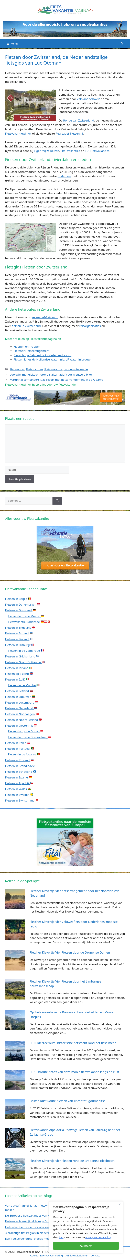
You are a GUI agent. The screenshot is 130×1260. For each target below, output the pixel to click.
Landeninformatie (75, 369)
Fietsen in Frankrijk (19, 645)
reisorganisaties (90, 326)
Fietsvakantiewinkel (18, 133)
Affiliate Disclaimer (77, 1255)
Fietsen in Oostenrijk (21, 725)
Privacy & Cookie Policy (98, 1237)
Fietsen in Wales (18, 789)
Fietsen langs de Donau (25, 731)
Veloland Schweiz (88, 99)
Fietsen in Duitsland (20, 610)
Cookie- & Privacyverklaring (46, 1255)
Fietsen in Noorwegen (22, 714)
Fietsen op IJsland (19, 674)
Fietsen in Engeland (20, 627)
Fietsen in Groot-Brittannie (25, 662)
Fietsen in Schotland (20, 772)
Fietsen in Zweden (19, 795)
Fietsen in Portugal (19, 749)
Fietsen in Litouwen (20, 697)
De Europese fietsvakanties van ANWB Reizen (35, 1215)
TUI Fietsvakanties (97, 151)
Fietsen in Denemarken (22, 604)
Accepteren (86, 1245)
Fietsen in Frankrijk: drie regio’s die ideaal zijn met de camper (46, 1221)
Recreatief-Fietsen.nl (69, 133)
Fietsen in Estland (18, 633)
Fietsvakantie (53, 369)
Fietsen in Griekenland (22, 656)
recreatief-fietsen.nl (45, 317)
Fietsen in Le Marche (23, 685)
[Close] (120, 1204)
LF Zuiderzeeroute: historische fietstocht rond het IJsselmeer (73, 1043)
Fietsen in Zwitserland (21, 800)
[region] (86, 1227)
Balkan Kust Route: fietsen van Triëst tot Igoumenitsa (67, 1101)
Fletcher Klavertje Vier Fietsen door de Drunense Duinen (70, 952)
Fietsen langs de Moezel (26, 616)
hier (61, 1237)
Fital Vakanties (70, 151)
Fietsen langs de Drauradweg (29, 737)
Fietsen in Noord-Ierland (23, 720)
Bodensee (64, 176)
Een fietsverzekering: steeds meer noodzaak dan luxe (41, 1239)
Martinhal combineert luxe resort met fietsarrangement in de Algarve (56, 380)
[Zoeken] (57, 501)
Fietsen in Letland (19, 691)
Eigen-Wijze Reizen (46, 151)
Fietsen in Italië (17, 679)
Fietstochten (34, 369)
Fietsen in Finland (18, 639)
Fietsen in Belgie (18, 599)
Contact (95, 1255)
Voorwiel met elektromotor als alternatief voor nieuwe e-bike (51, 374)
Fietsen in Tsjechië (19, 783)
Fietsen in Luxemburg (21, 702)
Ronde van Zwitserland (78, 120)
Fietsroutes (17, 369)
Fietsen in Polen (17, 743)
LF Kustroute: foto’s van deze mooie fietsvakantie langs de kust (74, 1072)
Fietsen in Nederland (21, 708)
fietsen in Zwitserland (26, 326)
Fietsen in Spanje (18, 777)
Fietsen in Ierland (18, 668)
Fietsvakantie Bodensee (29, 622)
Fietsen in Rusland (19, 760)
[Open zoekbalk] (121, 43)
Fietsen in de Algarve (24, 754)
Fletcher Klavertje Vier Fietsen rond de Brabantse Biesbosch (72, 1161)
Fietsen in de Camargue (26, 651)
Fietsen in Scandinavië (20, 766)
